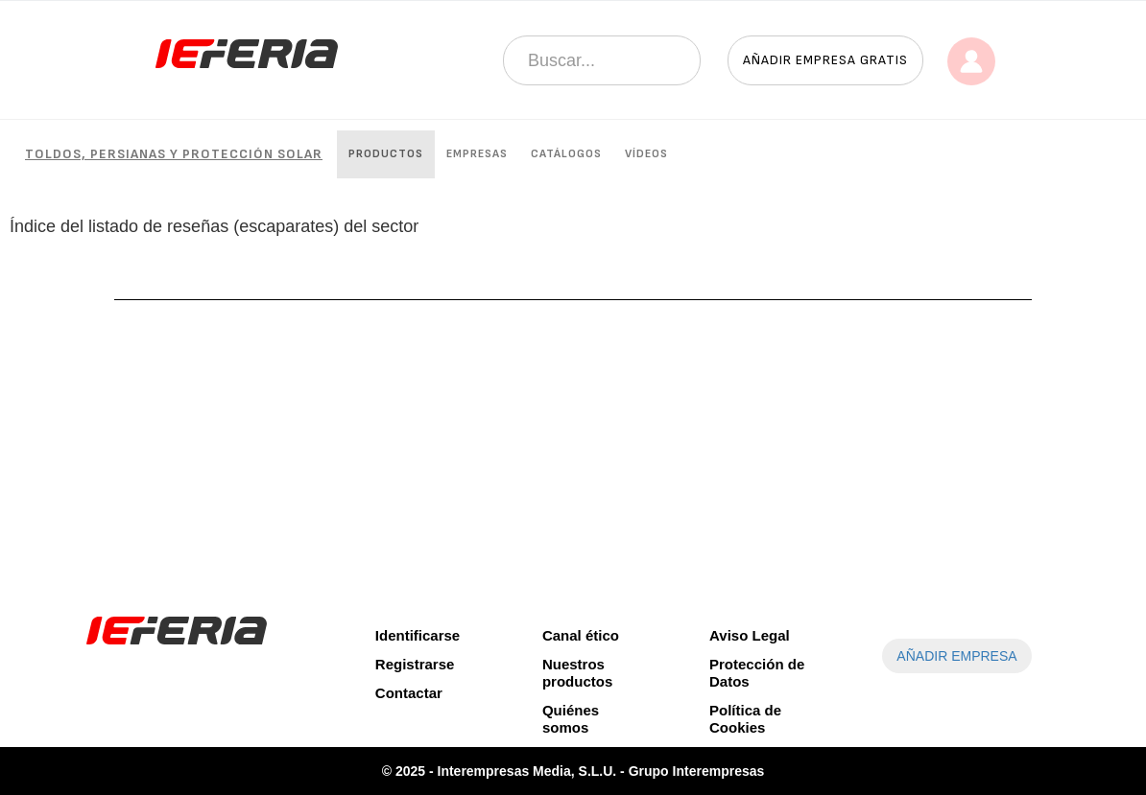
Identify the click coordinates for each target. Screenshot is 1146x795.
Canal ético (580, 635)
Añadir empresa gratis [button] (825, 60)
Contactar (408, 693)
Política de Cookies (745, 719)
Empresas (477, 154)
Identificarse (417, 635)
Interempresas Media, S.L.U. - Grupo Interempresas (601, 771)
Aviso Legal (749, 635)
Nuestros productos (577, 673)
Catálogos (566, 154)
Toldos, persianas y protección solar (173, 154)
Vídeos (646, 154)
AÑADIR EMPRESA (956, 656)
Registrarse (415, 664)
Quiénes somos (570, 719)
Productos (385, 154)
